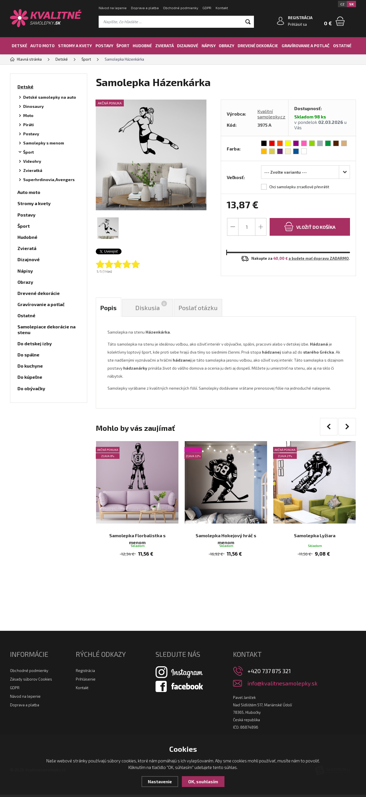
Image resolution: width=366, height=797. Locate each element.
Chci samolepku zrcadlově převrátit (299, 187)
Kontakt (222, 8)
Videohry (32, 161)
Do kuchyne (30, 365)
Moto (28, 115)
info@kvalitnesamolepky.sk (282, 685)
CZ (342, 4)
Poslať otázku (198, 308)
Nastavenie (160, 781)
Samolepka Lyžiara (314, 530)
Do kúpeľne (29, 377)
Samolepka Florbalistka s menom (137, 530)
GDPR (206, 8)
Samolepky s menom (43, 142)
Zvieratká (32, 170)
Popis (108, 308)
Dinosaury (33, 106)
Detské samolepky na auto (49, 97)
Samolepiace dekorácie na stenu (46, 329)
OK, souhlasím (203, 781)
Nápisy (209, 45)
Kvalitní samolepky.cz (271, 113)
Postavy (104, 45)
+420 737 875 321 (269, 673)
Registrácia (85, 673)
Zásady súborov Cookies (31, 681)
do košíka (309, 226)
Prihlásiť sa (297, 24)
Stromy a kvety (75, 45)
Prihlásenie (86, 681)
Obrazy (226, 45)
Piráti (28, 124)
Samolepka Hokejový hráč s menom (226, 533)
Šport (123, 45)
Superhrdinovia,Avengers (49, 179)
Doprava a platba (145, 8)
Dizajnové (187, 45)
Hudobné (142, 45)
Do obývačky (31, 388)
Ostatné (342, 45)
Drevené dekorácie (258, 45)
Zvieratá (164, 45)
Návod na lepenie (113, 8)
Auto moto (42, 45)
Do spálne (28, 354)
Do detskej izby (34, 343)
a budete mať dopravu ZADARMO (319, 258)
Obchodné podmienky (180, 8)
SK (351, 4)
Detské (19, 45)
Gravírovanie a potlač (305, 45)
